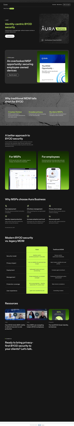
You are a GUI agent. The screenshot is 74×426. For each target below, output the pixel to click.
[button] (59, 4)
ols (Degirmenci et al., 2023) (10, 228)
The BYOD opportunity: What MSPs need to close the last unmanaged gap (40, 1)
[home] (6, 4)
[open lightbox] (54, 28)
